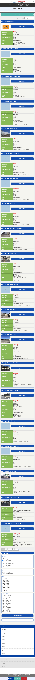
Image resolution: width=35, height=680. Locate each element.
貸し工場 (5, 559)
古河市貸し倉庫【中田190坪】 (9, 309)
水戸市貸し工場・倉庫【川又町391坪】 (11, 76)
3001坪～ (5, 590)
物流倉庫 (5, 566)
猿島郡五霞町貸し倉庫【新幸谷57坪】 (10, 153)
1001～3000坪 (7, 589)
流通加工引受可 (7, 612)
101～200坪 (6, 581)
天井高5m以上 (7, 603)
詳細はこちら (22, 26)
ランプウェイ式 (7, 607)
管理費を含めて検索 (8, 573)
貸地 (4, 562)
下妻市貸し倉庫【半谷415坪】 (9, 203)
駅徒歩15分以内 (7, 600)
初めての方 (14, 4)
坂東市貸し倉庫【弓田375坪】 (9, 334)
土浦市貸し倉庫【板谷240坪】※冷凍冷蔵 (11, 228)
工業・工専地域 (7, 595)
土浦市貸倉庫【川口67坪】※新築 (9, 363)
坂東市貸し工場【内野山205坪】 (9, 253)
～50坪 (5, 578)
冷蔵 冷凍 (6, 609)
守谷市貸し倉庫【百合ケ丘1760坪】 (10, 390)
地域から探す (17, 620)
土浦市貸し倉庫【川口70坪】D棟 (9, 178)
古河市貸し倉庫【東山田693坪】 (9, 128)
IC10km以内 (6, 610)
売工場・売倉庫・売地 (9, 563)
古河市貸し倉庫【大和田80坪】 (9, 471)
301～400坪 (6, 584)
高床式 (5, 606)
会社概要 (9, 4)
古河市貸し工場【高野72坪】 (8, 421)
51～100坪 (6, 580)
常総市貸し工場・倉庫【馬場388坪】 (10, 446)
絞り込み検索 (17, 14)
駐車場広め (6, 601)
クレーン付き (6, 597)
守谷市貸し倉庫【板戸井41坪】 (9, 101)
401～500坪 (6, 586)
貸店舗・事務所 (7, 565)
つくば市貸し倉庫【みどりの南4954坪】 (11, 523)
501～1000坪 (6, 587)
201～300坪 (6, 583)
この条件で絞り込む (17, 615)
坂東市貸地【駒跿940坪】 (7, 21)
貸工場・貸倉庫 (7, 560)
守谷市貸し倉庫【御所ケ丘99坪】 (9, 48)
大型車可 (5, 604)
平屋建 (5, 598)
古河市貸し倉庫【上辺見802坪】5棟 (10, 497)
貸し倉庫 (5, 558)
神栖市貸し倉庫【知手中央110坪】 (10, 284)
